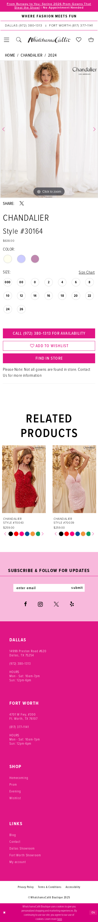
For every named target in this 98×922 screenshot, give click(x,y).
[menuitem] (49, 16)
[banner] (49, 40)
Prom (13, 784)
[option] (49, 129)
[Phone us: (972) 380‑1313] (23, 25)
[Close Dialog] (4, 912)
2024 (52, 55)
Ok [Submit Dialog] (93, 912)
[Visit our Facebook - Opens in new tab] (25, 604)
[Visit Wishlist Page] (79, 40)
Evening (15, 791)
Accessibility (73, 887)
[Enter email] (49, 588)
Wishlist (15, 798)
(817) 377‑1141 (19, 727)
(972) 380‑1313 (20, 663)
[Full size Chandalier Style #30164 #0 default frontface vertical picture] (49, 129)
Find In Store (49, 359)
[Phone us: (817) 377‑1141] (71, 25)
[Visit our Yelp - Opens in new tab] (72, 604)
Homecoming (18, 778)
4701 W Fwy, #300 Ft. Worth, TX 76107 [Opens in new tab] (23, 716)
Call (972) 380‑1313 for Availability (49, 333)
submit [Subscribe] (77, 588)
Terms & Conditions (49, 887)
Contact (14, 841)
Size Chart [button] (87, 272)
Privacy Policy (26, 887)
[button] (7, 40)
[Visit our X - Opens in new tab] (56, 604)
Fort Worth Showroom (25, 855)
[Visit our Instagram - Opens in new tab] (40, 604)
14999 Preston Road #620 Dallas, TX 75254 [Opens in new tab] (28, 653)
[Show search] (19, 40)
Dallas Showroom (22, 848)
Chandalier (31, 55)
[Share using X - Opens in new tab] (22, 203)
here (59, 919)
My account (17, 862)
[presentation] (24, 479)
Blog (12, 835)
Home (10, 55)
